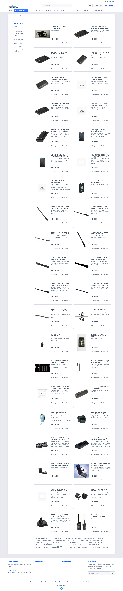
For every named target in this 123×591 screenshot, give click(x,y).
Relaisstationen (18, 46)
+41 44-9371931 (12, 571)
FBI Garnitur (51, 538)
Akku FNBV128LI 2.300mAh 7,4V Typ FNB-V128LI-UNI (100, 156)
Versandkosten (59, 581)
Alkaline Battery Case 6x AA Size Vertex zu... (100, 181)
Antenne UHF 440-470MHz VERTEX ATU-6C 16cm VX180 (60, 233)
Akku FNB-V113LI (99, 543)
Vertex (16, 29)
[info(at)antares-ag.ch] (99, 573)
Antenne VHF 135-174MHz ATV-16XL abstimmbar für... (100, 284)
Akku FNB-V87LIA (99, 541)
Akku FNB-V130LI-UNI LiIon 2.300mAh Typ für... (100, 78)
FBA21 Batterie (57, 541)
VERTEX (85, 545)
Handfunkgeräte (18, 23)
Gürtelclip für (66, 545)
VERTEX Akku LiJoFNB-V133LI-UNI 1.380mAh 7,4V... (60, 490)
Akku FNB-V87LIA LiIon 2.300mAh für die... (98, 130)
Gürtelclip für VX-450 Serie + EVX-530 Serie (100, 387)
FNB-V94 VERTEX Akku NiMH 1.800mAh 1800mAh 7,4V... (60, 387)
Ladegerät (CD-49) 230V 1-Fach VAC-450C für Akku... (99, 413)
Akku (94, 538)
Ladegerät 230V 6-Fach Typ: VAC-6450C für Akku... (60, 438)
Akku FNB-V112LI (59, 547)
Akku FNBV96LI (93, 545)
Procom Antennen (19, 55)
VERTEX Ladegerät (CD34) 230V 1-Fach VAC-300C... (59, 515)
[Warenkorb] (109, 5)
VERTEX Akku (40, 543)
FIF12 (60, 545)
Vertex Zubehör (19, 33)
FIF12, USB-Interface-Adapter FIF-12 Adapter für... (100, 361)
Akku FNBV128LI (86, 541)
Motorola (17, 36)
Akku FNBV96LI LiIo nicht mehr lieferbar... (59, 181)
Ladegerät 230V (97, 547)
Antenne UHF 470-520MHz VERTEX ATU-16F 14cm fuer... (61, 284)
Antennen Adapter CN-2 (99, 309)
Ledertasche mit (87, 538)
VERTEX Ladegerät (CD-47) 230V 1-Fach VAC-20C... (99, 490)
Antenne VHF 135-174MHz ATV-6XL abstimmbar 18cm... (61, 310)
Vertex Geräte (18, 31)
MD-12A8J (66, 541)
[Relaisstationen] (59, 10)
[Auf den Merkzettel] (65, 43)
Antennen (77, 541)
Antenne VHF (69, 538)
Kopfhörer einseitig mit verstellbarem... (59, 413)
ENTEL (16, 26)
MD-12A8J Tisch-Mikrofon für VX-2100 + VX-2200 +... (100, 464)
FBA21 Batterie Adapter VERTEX (98, 336)
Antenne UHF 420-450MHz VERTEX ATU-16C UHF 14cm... (100, 207)
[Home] (11, 10)
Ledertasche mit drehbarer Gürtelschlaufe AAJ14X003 (60, 464)
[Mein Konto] (97, 5)
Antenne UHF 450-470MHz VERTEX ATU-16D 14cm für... (100, 233)
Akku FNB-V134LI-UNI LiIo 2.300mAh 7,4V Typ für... (60, 130)
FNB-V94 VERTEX (101, 538)
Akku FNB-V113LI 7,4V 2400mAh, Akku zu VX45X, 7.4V (60, 78)
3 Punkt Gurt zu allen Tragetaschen (58, 27)
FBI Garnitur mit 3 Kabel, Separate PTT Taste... (59, 361)
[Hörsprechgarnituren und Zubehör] (77, 10)
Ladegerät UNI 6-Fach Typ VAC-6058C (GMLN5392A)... (99, 438)
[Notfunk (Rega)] (47, 10)
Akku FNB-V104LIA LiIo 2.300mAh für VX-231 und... (60, 53)
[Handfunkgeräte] (21, 10)
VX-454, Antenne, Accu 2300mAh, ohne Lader (98, 515)
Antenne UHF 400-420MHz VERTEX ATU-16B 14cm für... (60, 207)
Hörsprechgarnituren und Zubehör (21, 50)
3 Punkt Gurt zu (46, 541)
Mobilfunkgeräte (18, 40)
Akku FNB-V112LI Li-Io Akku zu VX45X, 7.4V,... (100, 53)
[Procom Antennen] (97, 10)
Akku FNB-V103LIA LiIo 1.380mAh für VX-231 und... (100, 27)
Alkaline (102, 545)
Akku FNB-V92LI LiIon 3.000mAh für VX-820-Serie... (60, 156)
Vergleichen (55, 43)
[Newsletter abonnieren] (112, 573)
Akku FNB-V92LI (58, 543)
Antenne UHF (60, 538)
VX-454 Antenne (41, 538)
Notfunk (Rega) (18, 43)
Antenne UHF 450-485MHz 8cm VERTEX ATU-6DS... (60, 258)
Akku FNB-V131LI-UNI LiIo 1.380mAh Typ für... (60, 104)
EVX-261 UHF (55, 335)
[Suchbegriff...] (57, 5)
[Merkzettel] (90, 5)
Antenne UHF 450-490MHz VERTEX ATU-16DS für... (99, 258)
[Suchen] (70, 5)
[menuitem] (57, 5)
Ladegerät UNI (48, 543)
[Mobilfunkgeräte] (34, 10)
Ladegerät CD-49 (87, 547)
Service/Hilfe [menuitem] (109, 1)
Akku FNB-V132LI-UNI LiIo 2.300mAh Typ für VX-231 (99, 104)
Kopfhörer (105, 547)
